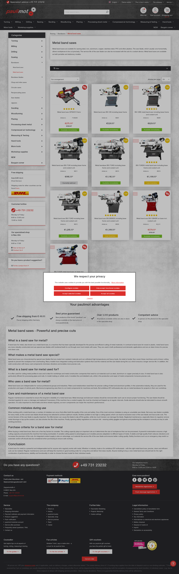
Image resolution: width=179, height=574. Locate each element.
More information (117, 282)
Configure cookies (71, 288)
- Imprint (90, 298)
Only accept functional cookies (108, 288)
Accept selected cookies (71, 293)
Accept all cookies (108, 293)
